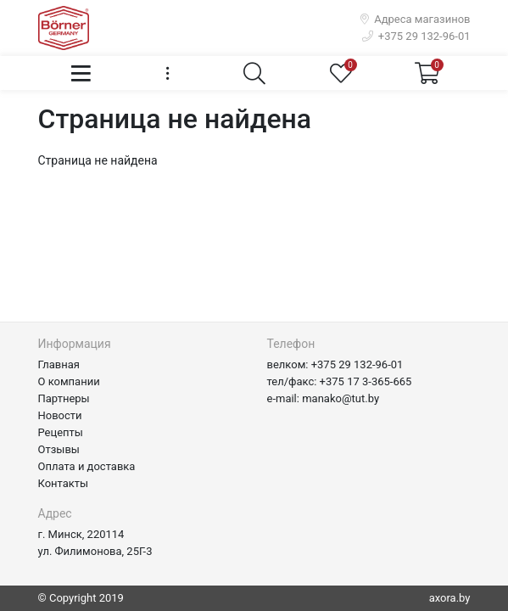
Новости (60, 415)
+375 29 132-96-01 (416, 36)
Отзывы (59, 449)
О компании (69, 381)
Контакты (63, 483)
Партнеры (64, 398)
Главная (59, 364)
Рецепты (60, 432)
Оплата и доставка (87, 466)
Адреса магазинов (415, 19)
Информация (74, 343)
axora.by (450, 597)
